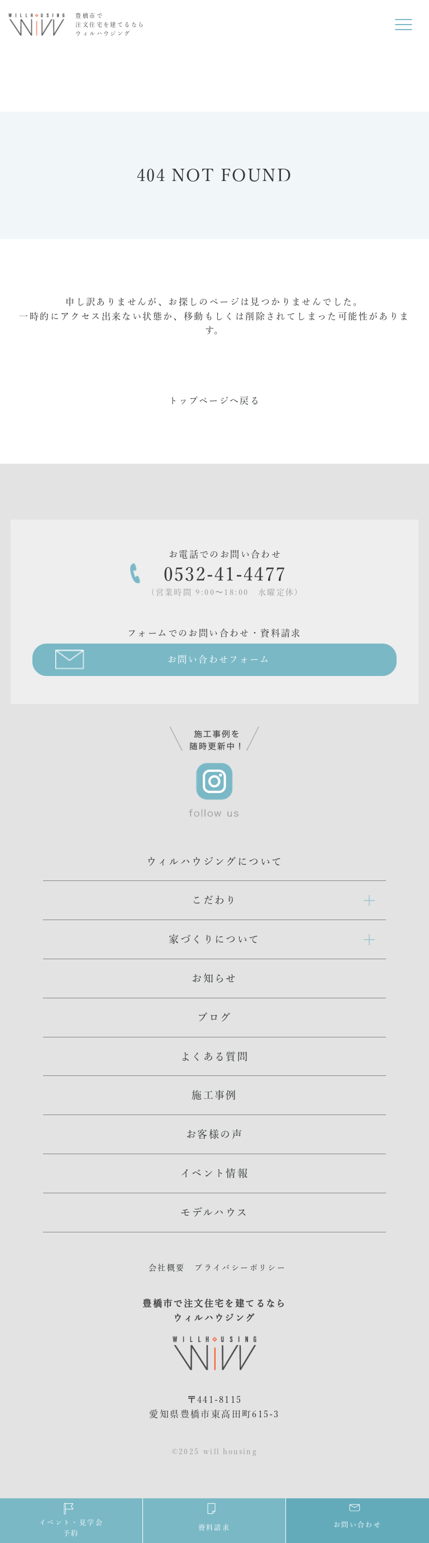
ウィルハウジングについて (214, 861)
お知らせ (214, 978)
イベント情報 (214, 1173)
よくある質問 (214, 1056)
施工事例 (214, 1095)
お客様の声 (214, 1134)
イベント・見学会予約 (71, 1519)
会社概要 (167, 1267)
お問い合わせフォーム (219, 659)
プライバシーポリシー (240, 1267)
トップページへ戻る (215, 400)
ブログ (214, 1017)
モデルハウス (214, 1212)
